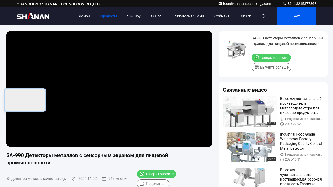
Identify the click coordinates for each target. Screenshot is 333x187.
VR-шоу (134, 16)
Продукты (108, 16)
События (221, 16)
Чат (297, 16)
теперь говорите (156, 173)
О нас (156, 16)
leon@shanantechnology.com (245, 4)
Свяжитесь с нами (188, 16)
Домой (84, 16)
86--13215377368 (299, 4)
